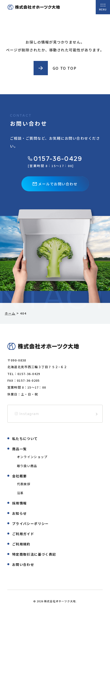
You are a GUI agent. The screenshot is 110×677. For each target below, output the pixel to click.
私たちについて (25, 438)
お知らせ (19, 513)
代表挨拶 (23, 484)
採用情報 (19, 503)
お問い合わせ (23, 564)
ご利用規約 (21, 544)
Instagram (27, 413)
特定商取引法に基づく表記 (34, 554)
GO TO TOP (64, 68)
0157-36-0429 (55, 159)
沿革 (20, 493)
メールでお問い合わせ (55, 183)
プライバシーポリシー (30, 523)
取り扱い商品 (27, 466)
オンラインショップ (32, 457)
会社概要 (19, 476)
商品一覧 (19, 448)
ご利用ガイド (23, 533)
